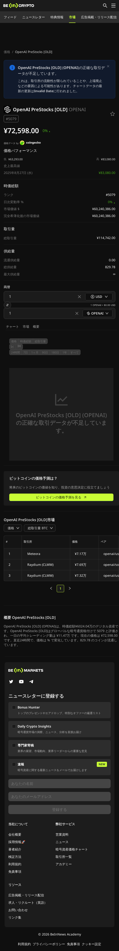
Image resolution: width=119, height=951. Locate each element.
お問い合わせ (18, 910)
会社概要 (14, 834)
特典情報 (56, 17)
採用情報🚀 (16, 842)
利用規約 (14, 864)
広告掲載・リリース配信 (99, 17)
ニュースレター (33, 17)
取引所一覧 (64, 856)
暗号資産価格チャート (72, 849)
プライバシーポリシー (49, 944)
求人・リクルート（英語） (27, 902)
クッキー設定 (91, 944)
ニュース (62, 842)
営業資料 (62, 834)
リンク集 (14, 917)
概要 (36, 326)
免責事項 (14, 871)
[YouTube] (21, 682)
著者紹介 (14, 849)
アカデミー (64, 864)
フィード (10, 17)
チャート (12, 326)
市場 (72, 17)
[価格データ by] (30, 143)
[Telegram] (31, 682)
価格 (7, 52)
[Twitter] (11, 682)
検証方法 (14, 856)
